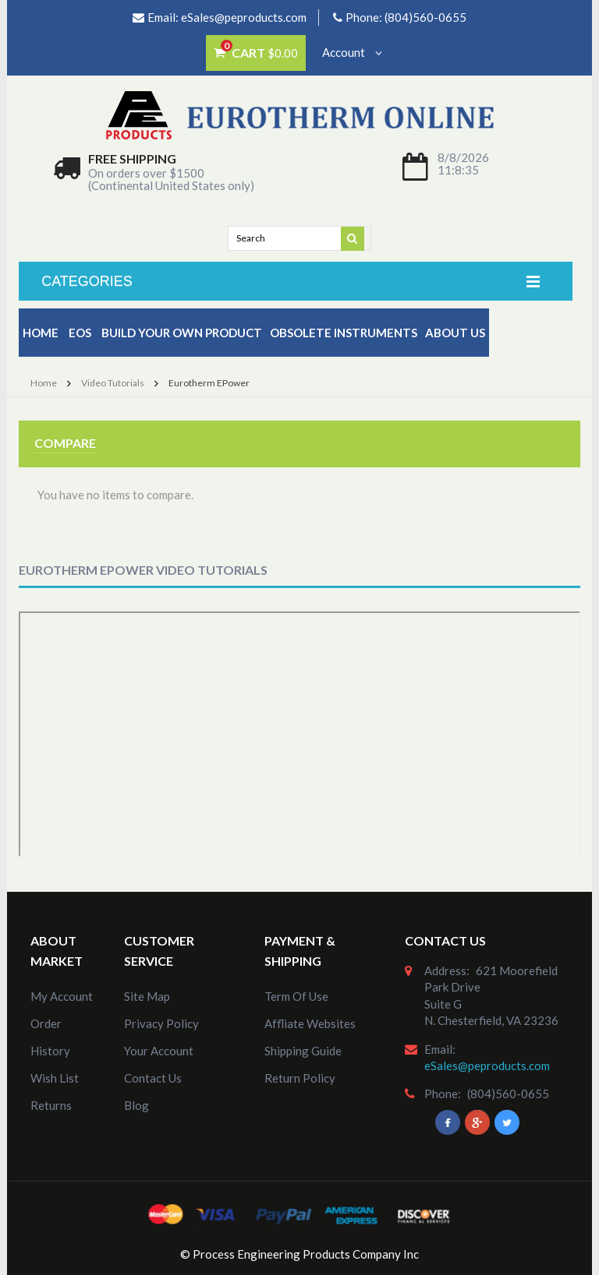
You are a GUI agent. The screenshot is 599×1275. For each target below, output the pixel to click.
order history (50, 1037)
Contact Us (153, 1078)
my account (61, 996)
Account (352, 52)
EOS (80, 333)
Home (40, 333)
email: (439, 1049)
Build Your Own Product (181, 333)
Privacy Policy (161, 1023)
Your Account (158, 1051)
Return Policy (299, 1078)
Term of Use (296, 996)
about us (455, 333)
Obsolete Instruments (343, 333)
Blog (136, 1105)
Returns (51, 1105)
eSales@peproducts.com (244, 17)
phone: (442, 1094)
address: (447, 970)
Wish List (54, 1078)
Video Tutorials (112, 383)
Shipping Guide (303, 1051)
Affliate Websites (310, 1023)
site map (147, 996)
